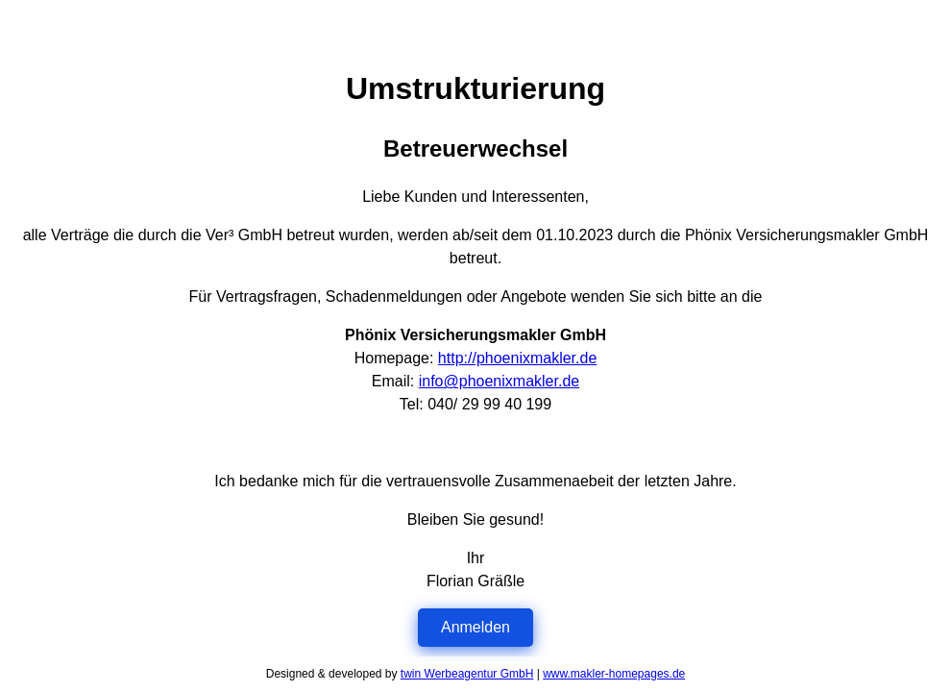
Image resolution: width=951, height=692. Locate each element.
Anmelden (475, 627)
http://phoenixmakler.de (517, 358)
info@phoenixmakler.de (499, 381)
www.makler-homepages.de (614, 673)
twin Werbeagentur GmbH (467, 673)
